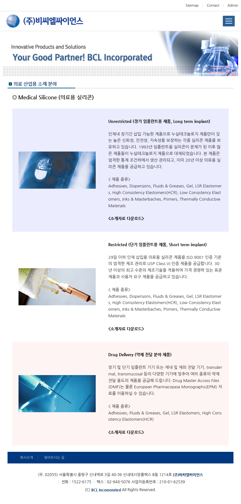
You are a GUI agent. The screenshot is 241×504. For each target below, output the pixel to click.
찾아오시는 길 (54, 457)
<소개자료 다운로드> (126, 218)
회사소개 (26, 457)
